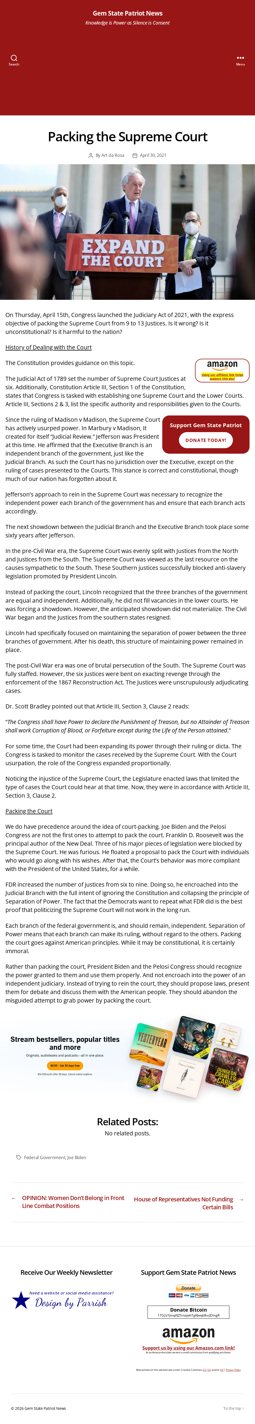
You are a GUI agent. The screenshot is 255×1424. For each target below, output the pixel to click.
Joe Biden (76, 1158)
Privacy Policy (233, 1371)
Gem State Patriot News (127, 13)
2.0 (204, 1371)
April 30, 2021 (153, 156)
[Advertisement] (127, 77)
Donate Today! (205, 440)
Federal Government (44, 1158)
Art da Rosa (112, 156)
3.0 (209, 1371)
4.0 (221, 1371)
